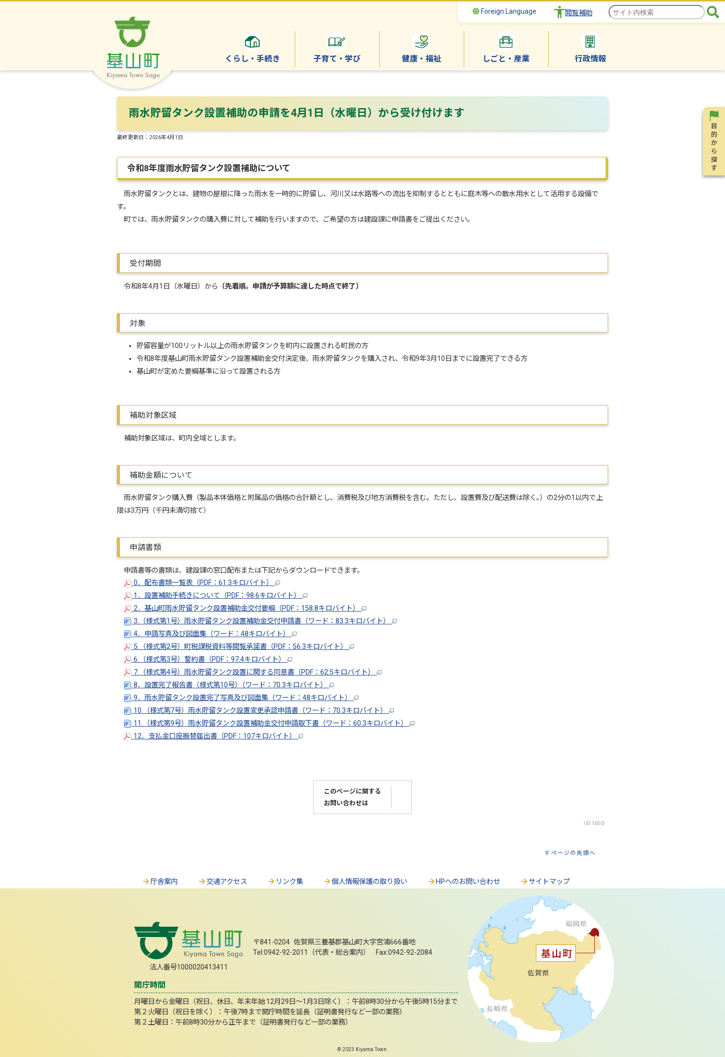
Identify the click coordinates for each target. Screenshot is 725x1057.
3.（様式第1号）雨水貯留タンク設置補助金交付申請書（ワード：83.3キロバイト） (260, 621)
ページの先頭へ (573, 853)
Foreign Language (504, 11)
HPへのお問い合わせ (463, 882)
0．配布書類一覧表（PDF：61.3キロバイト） (202, 583)
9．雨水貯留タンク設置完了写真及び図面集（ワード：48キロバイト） (241, 698)
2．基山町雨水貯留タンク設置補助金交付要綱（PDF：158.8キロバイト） (245, 608)
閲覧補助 (578, 13)
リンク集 (285, 882)
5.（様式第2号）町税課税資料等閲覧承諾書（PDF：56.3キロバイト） (239, 647)
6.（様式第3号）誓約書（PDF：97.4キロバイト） (208, 659)
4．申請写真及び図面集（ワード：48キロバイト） (210, 634)
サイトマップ (545, 882)
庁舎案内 (159, 882)
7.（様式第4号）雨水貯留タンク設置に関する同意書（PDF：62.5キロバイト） (253, 672)
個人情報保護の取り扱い (365, 882)
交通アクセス (222, 882)
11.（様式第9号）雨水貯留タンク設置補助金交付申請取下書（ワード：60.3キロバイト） (269, 723)
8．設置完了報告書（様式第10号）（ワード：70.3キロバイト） (229, 685)
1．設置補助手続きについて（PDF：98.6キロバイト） (215, 595)
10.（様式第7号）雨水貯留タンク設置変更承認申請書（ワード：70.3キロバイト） (259, 710)
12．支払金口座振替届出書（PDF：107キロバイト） (213, 736)
